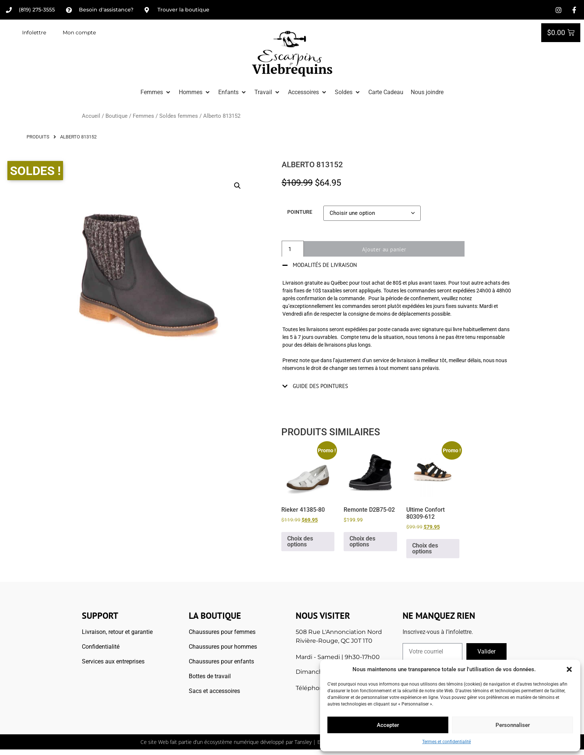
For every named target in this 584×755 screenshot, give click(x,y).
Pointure (299, 212)
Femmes (143, 116)
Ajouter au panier (387, 249)
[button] (569, 669)
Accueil (91, 116)
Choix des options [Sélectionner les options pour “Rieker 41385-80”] (300, 541)
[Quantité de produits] (293, 249)
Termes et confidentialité (446, 741)
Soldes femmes (178, 116)
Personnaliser (513, 725)
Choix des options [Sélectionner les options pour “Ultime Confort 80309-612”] (425, 548)
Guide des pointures (320, 385)
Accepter (388, 725)
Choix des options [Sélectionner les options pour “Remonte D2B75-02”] (362, 541)
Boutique (116, 116)
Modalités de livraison (325, 264)
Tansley (303, 741)
